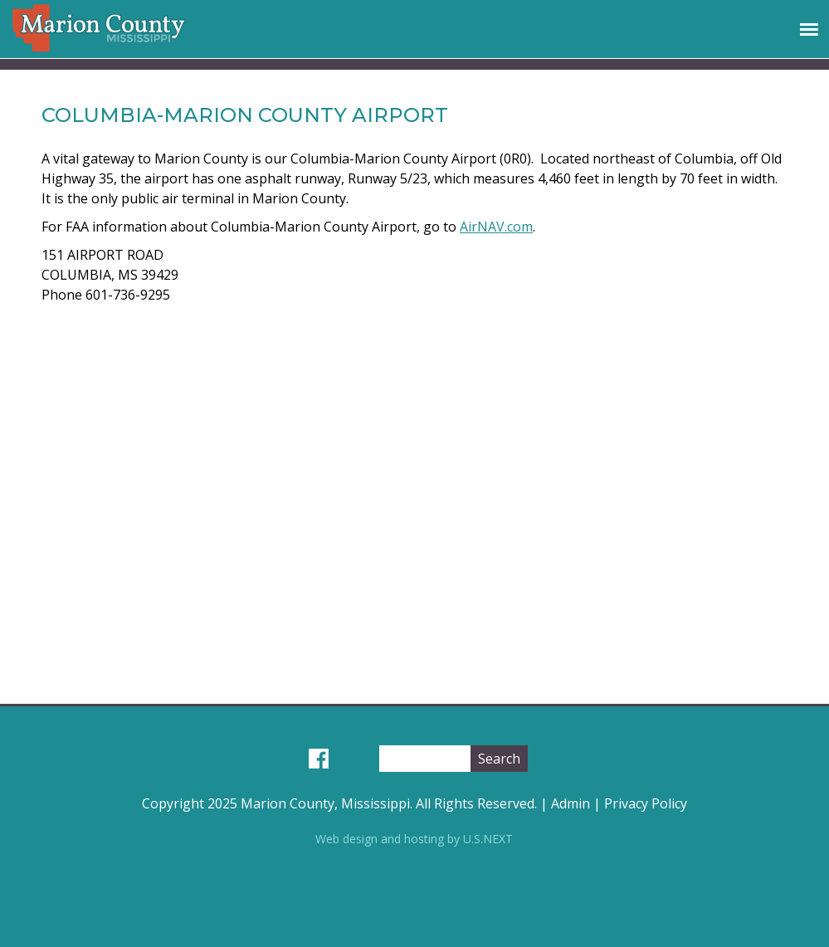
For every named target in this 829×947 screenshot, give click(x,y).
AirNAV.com (496, 226)
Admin (570, 803)
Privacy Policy (645, 803)
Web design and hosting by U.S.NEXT (414, 839)
